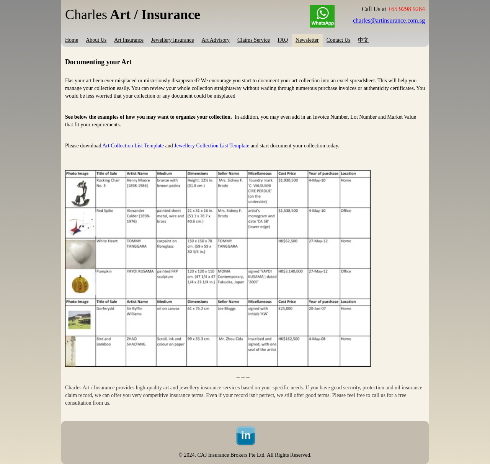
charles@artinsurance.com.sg (389, 20)
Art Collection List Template (133, 146)
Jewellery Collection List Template (211, 146)
